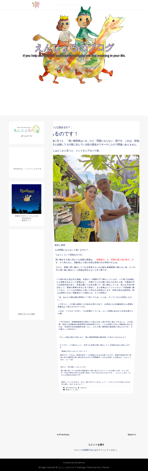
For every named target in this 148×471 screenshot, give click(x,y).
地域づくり (74, 298)
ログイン (100, 449)
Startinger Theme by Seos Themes (93, 467)
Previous (64, 434)
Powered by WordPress (74, 462)
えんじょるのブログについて (71, 4)
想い (80, 298)
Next (131, 434)
